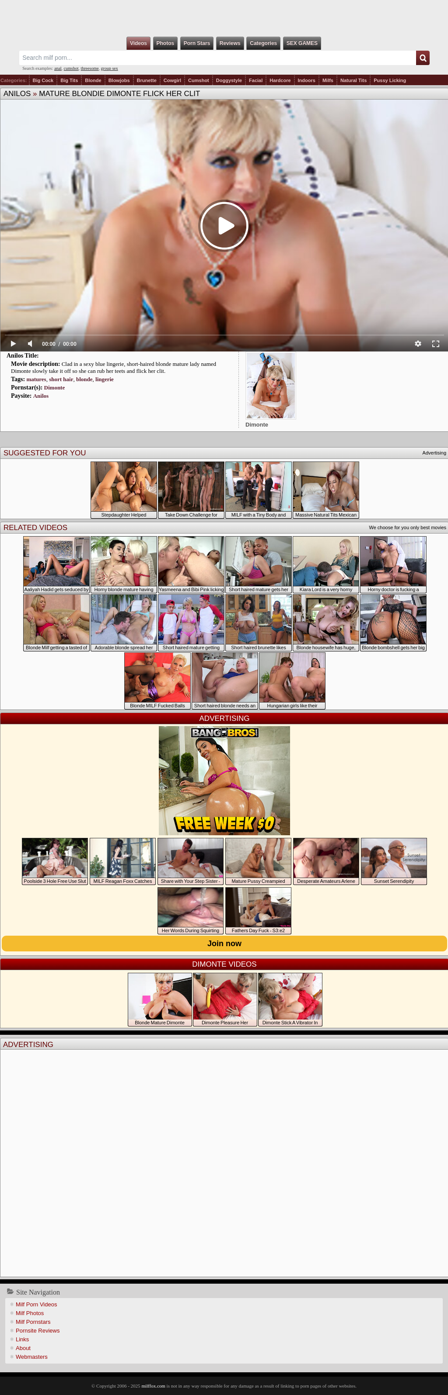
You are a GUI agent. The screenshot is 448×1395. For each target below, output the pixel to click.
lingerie (104, 379)
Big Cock (43, 80)
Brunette (147, 80)
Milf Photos (30, 1313)
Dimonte (54, 387)
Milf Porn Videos (36, 1304)
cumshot (71, 68)
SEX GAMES (302, 43)
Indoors (306, 80)
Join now (224, 943)
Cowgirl (172, 80)
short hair (61, 379)
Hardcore (280, 80)
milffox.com (153, 1385)
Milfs (327, 80)
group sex (109, 68)
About (23, 1348)
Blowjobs (119, 80)
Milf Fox (224, 18)
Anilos (17, 94)
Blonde (93, 80)
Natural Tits (353, 80)
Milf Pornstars (33, 1322)
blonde (84, 379)
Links (22, 1339)
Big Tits (69, 80)
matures (36, 379)
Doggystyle (229, 80)
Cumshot (198, 80)
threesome (90, 68)
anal (58, 68)
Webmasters (32, 1357)
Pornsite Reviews (38, 1330)
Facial (255, 80)
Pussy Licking (390, 80)
